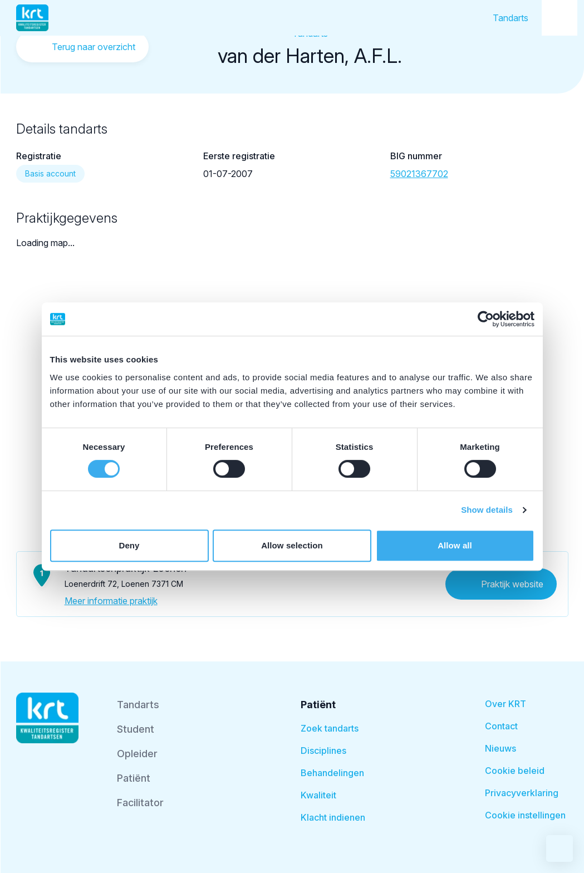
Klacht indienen (333, 817)
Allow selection (292, 545)
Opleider (137, 753)
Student (135, 729)
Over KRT (505, 703)
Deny (129, 545)
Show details (487, 509)
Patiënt (133, 778)
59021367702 (419, 173)
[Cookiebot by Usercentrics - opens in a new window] (485, 319)
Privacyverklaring (521, 792)
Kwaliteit (318, 795)
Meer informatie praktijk (111, 600)
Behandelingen (332, 772)
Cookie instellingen (525, 815)
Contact (501, 726)
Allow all (455, 545)
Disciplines (323, 750)
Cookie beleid (514, 770)
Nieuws (500, 748)
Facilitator (140, 802)
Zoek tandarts (330, 728)
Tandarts (510, 17)
